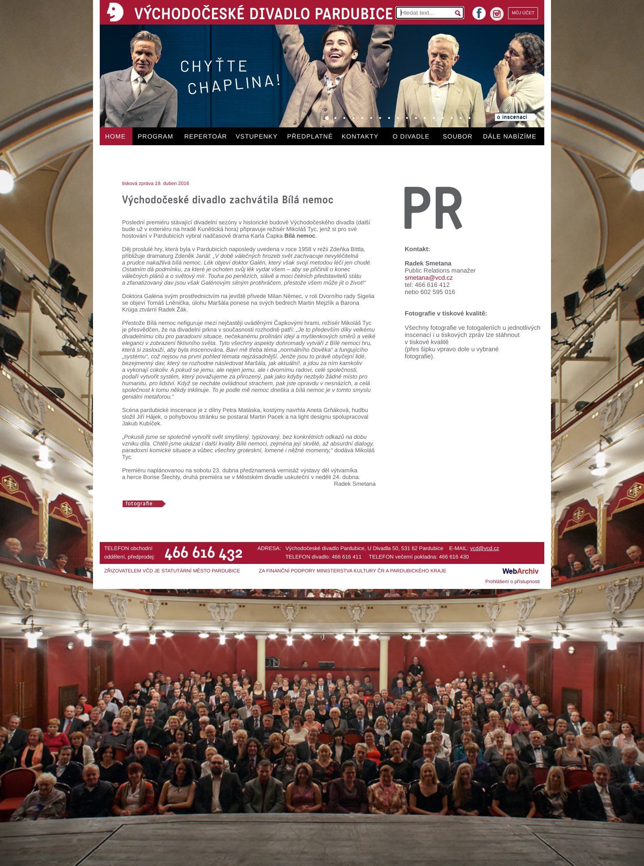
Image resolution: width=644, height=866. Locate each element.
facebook (479, 10)
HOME (115, 136)
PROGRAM (155, 136)
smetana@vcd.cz (429, 277)
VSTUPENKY (257, 136)
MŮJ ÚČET (523, 13)
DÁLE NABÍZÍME (510, 136)
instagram (497, 14)
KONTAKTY (360, 136)
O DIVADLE (411, 136)
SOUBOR (458, 136)
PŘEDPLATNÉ (310, 136)
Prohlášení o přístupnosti (512, 581)
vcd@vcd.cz (484, 548)
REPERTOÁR (205, 136)
